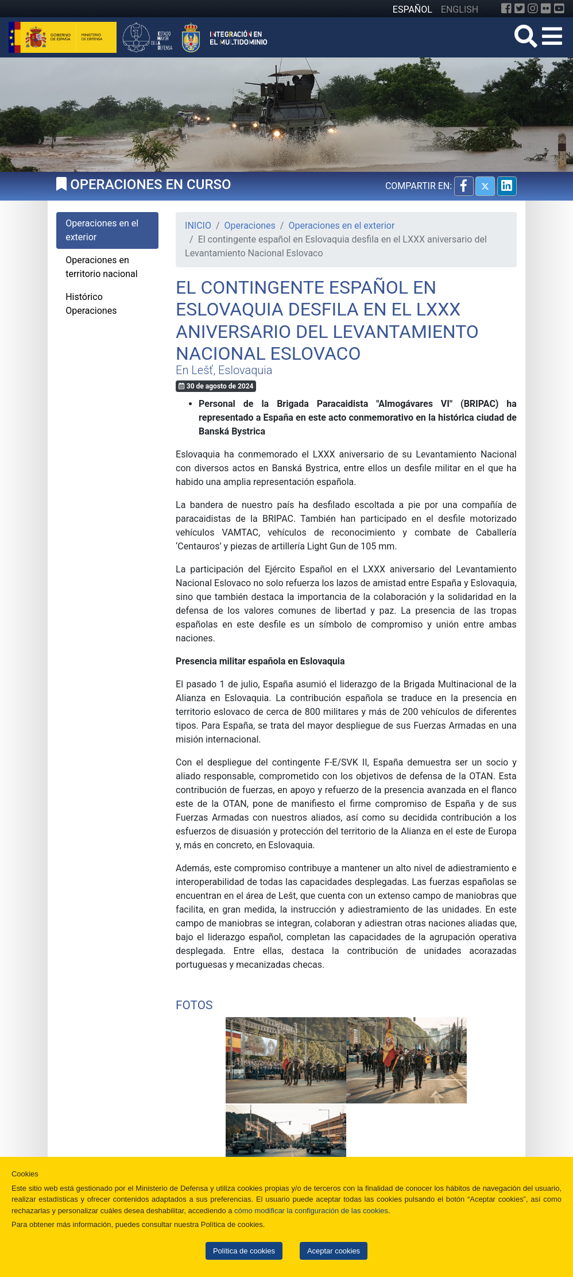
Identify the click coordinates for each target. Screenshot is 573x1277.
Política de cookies (244, 1251)
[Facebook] (506, 9)
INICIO (198, 225)
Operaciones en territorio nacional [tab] (101, 267)
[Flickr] (546, 9)
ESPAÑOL (412, 9)
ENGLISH (459, 9)
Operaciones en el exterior (341, 225)
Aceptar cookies (333, 1251)
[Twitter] (519, 9)
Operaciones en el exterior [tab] (101, 230)
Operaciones (250, 225)
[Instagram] (533, 9)
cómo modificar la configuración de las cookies (311, 1210)
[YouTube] (559, 9)
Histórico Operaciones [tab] (91, 303)
